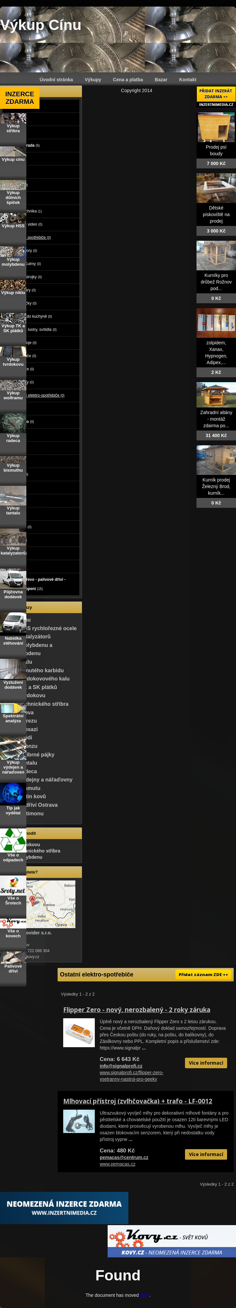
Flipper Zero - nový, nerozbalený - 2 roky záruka (136, 1009)
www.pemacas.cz (117, 1164)
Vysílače (24, 369)
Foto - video (20, 421)
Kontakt (188, 79)
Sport (14, 487)
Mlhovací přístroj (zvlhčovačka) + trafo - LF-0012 (137, 1101)
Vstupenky (19, 527)
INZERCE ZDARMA (19, 97)
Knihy (15, 513)
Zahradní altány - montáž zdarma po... (216, 419)
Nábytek (17, 540)
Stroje (16, 132)
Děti (13, 461)
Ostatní (17, 553)
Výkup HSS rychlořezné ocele (40, 628)
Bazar (161, 79)
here (144, 1295)
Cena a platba (128, 79)
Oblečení (17, 474)
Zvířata (16, 171)
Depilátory (25, 250)
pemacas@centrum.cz (124, 1157)
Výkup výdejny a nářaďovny (37, 779)
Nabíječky (25, 303)
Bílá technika (28, 211)
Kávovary (25, 290)
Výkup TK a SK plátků (30, 687)
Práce (14, 434)
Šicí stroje (25, 342)
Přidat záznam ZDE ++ (203, 974)
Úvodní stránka (56, 79)
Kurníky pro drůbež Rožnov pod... (216, 282)
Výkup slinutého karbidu (33, 670)
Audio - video (28, 224)
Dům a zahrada (23, 145)
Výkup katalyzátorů (27, 636)
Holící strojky (28, 277)
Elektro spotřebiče (32, 237)
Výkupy (93, 79)
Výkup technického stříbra (35, 704)
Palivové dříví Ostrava (30, 805)
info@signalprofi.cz (121, 1066)
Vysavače (25, 356)
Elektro (16, 198)
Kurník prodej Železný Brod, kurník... (216, 486)
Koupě (15, 566)
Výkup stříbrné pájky (28, 754)
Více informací (206, 1063)
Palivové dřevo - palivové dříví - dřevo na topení (36, 584)
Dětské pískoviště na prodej (216, 214)
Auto (14, 106)
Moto (14, 119)
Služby (16, 448)
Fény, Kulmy (27, 263)
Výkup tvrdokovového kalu (36, 678)
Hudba (15, 500)
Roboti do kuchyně (33, 316)
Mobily (15, 408)
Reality (16, 158)
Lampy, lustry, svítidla (35, 329)
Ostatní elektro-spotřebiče (39, 395)
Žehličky (24, 382)
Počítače (17, 185)
